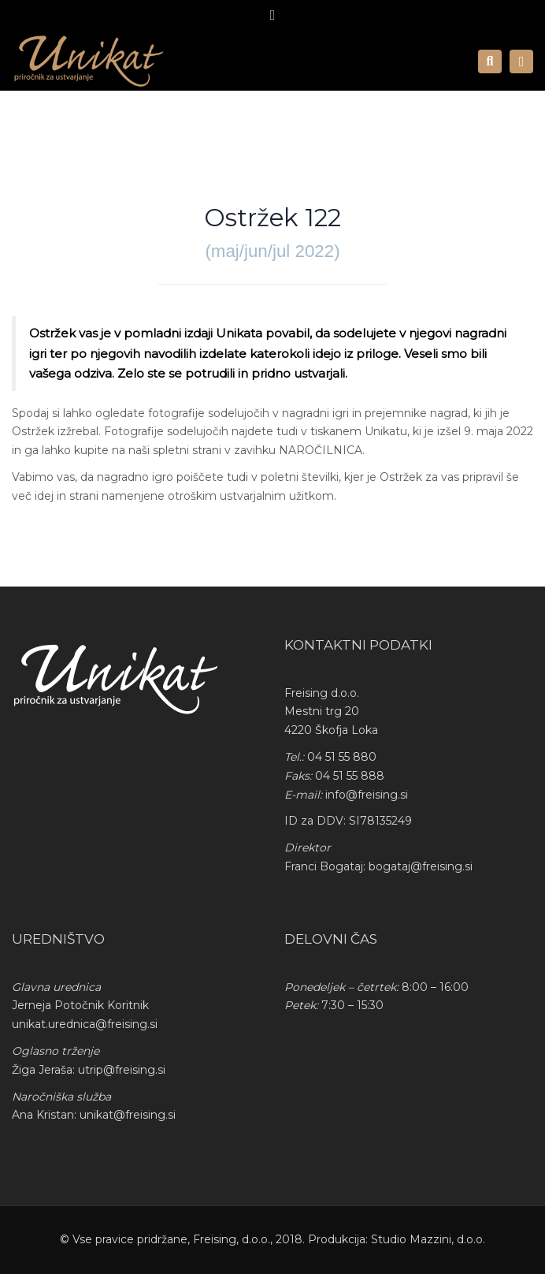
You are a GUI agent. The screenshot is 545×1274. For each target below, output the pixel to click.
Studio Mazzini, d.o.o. (428, 1239)
